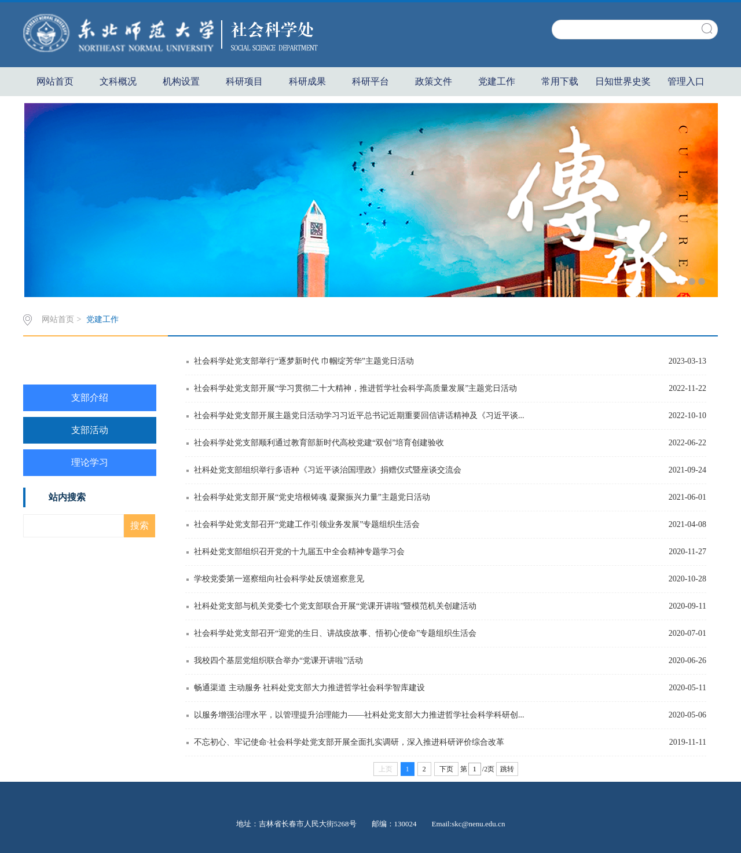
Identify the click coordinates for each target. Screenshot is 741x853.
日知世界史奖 (623, 81)
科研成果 (307, 81)
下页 (446, 769)
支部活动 (89, 430)
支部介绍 (89, 397)
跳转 (507, 769)
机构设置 (181, 81)
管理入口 (686, 81)
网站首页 (55, 81)
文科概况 (118, 81)
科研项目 (244, 81)
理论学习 (89, 462)
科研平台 (370, 81)
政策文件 (433, 81)
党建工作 (496, 81)
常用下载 (559, 81)
